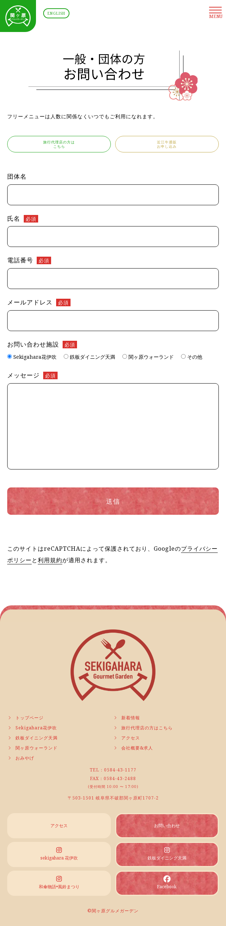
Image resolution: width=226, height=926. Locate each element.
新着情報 (126, 718)
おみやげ (20, 758)
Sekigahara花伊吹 (32, 728)
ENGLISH (56, 13)
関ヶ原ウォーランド (32, 748)
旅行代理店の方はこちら (143, 728)
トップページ (25, 718)
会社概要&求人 (133, 748)
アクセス (126, 738)
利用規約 (50, 560)
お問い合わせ (167, 825)
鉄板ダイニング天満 (32, 738)
